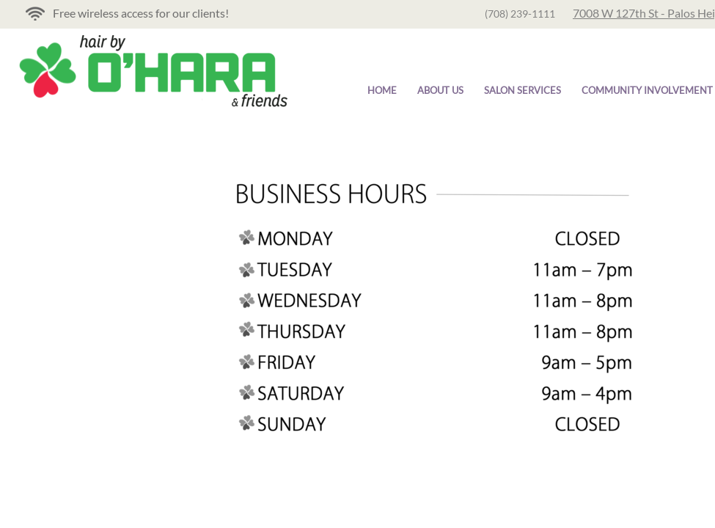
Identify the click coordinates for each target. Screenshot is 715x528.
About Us (440, 90)
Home (382, 90)
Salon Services (522, 90)
